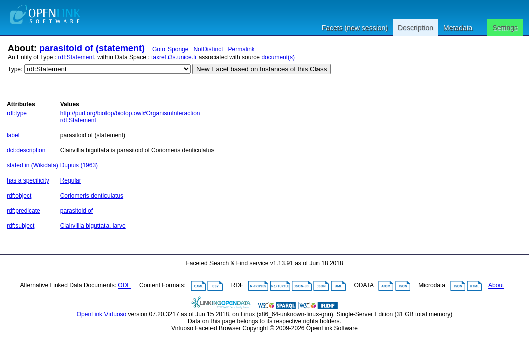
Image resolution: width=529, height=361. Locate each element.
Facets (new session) (355, 28)
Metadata (457, 28)
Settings (505, 28)
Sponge (178, 49)
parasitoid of (76, 210)
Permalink (241, 49)
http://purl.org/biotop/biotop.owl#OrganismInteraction (130, 113)
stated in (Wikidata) (32, 165)
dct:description (26, 150)
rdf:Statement (76, 57)
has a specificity (28, 180)
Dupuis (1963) (79, 165)
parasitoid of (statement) (92, 48)
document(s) (278, 57)
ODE (124, 285)
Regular (70, 180)
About (496, 285)
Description (415, 28)
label (13, 135)
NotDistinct (208, 49)
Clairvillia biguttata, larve (93, 225)
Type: (15, 69)
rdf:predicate (23, 210)
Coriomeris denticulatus (91, 195)
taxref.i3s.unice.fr (174, 57)
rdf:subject (20, 225)
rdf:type (17, 113)
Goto (158, 49)
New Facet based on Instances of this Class (261, 69)
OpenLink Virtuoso (102, 314)
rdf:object (19, 195)
